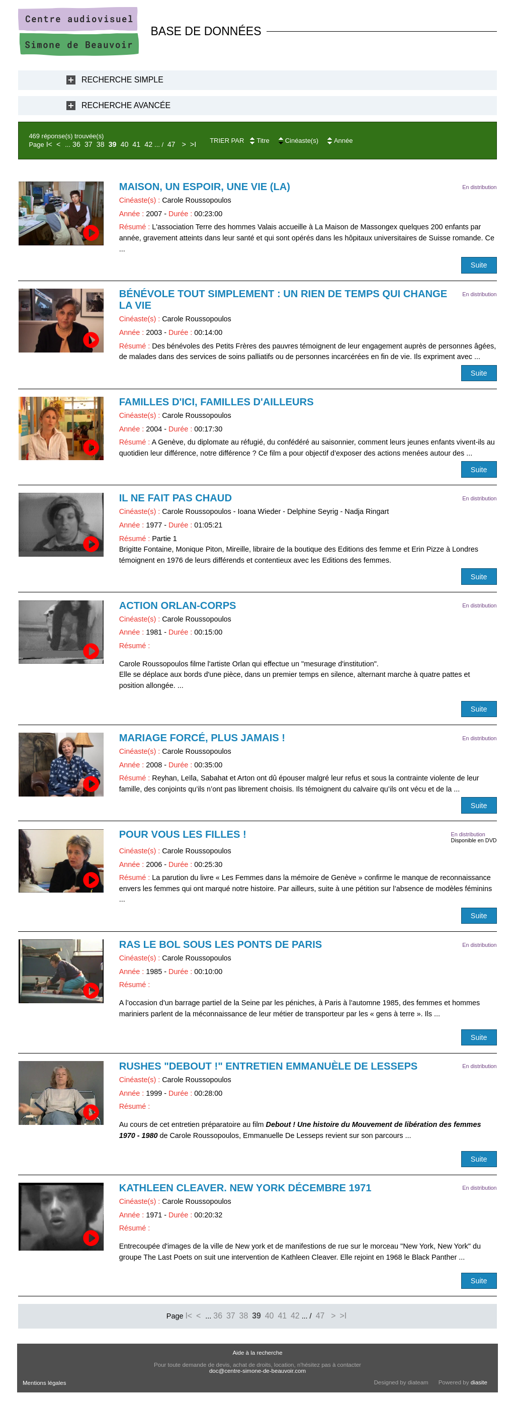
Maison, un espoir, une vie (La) (204, 186)
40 (125, 144)
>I (193, 144)
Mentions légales (44, 1383)
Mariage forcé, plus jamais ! (202, 737)
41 (136, 144)
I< (49, 144)
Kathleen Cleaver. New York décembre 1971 (245, 1187)
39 (113, 144)
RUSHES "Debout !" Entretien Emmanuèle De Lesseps (268, 1066)
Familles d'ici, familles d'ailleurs (216, 401)
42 (148, 144)
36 (76, 144)
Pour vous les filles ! (182, 834)
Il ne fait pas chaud (175, 497)
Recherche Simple (122, 79)
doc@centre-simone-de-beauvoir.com (257, 1371)
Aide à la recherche (257, 1353)
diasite (479, 1382)
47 (171, 144)
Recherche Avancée (125, 105)
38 (101, 144)
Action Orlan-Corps (177, 605)
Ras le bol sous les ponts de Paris (220, 944)
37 (88, 144)
